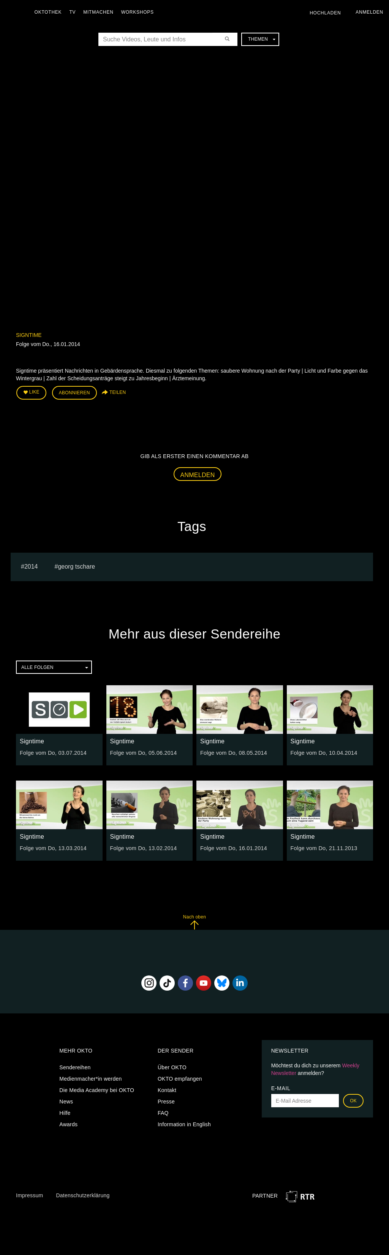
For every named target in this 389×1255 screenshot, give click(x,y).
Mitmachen (100, 12)
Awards (68, 1124)
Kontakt (167, 1090)
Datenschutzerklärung (82, 1195)
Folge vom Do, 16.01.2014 (232, 847)
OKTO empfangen (180, 1078)
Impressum (29, 1195)
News (66, 1101)
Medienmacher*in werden (90, 1078)
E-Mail (281, 1088)
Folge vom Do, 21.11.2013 (323, 847)
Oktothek (49, 12)
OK (353, 1100)
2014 (31, 566)
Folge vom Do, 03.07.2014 (52, 752)
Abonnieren (74, 392)
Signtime (29, 335)
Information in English (184, 1124)
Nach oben (194, 921)
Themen (261, 39)
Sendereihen (74, 1067)
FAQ (163, 1113)
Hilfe (64, 1113)
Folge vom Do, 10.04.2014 (323, 752)
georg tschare (76, 566)
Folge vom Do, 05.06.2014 (142, 752)
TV (74, 12)
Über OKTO (172, 1067)
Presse (166, 1101)
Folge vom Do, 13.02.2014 (142, 847)
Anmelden (197, 474)
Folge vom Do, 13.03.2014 (52, 847)
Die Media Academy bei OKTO (96, 1090)
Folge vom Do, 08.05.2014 (232, 752)
